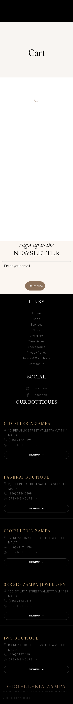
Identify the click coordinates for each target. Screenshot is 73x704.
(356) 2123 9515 (20, 600)
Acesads (25, 698)
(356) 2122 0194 (20, 439)
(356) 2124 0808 (20, 493)
